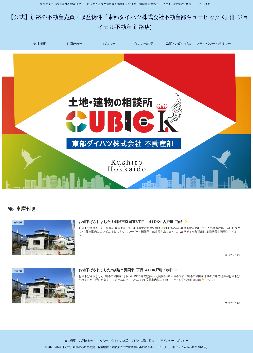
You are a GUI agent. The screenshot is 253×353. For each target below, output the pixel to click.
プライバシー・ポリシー (174, 340)
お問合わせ (86, 340)
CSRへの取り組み (144, 340)
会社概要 (69, 340)
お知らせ (102, 340)
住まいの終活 (120, 340)
